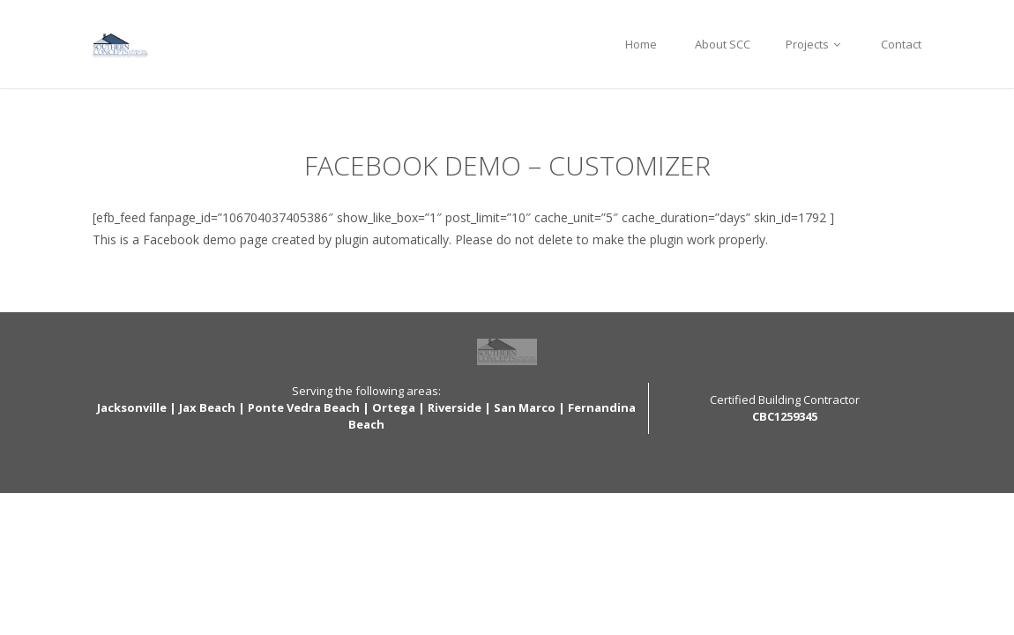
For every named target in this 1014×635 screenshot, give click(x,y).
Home (641, 44)
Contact (901, 44)
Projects (816, 44)
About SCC (721, 44)
